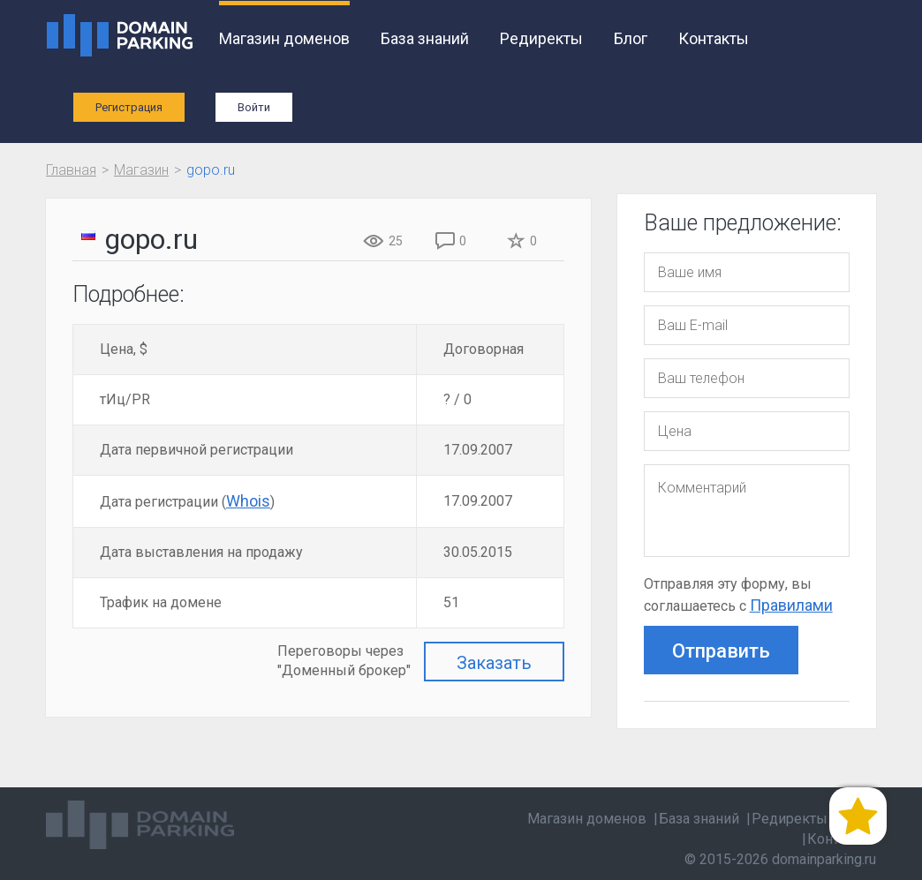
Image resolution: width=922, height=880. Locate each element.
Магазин (141, 170)
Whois (248, 501)
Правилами (791, 605)
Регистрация (128, 107)
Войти (254, 107)
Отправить (721, 651)
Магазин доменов (284, 38)
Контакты (713, 38)
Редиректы (541, 38)
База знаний (425, 38)
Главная (71, 170)
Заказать (494, 662)
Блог (630, 38)
